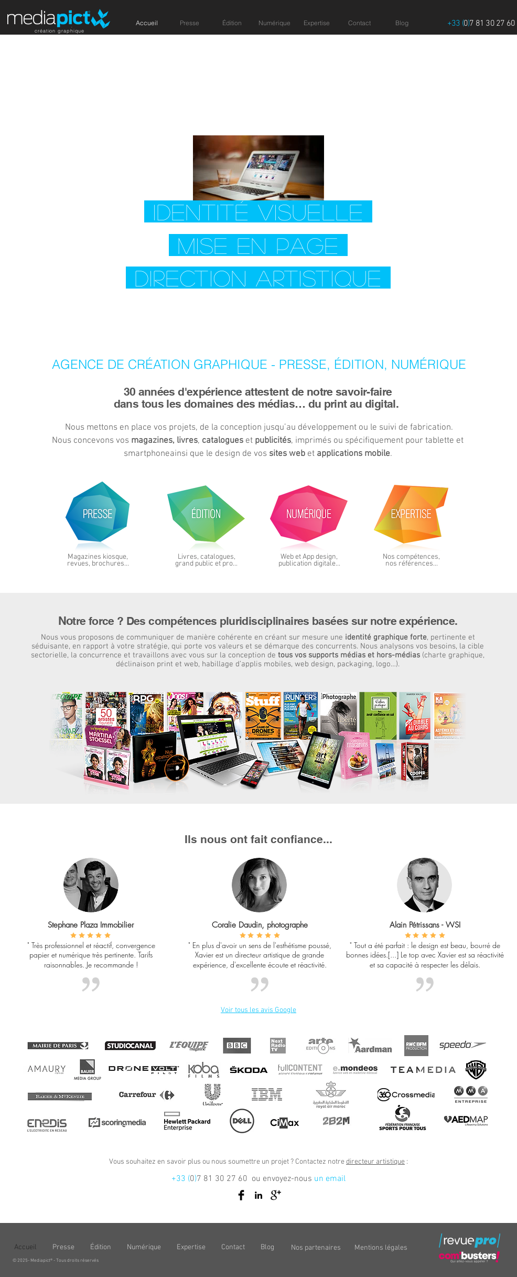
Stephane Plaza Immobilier (91, 925)
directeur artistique (375, 1161)
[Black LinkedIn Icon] (258, 1195)
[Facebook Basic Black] (241, 1195)
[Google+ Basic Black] (276, 1195)
